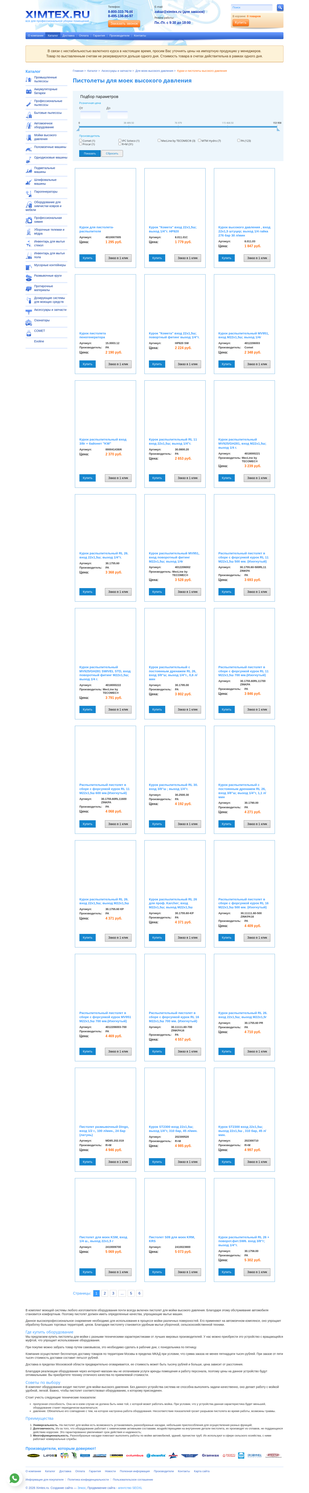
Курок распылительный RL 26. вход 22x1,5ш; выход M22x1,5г (242, 1015)
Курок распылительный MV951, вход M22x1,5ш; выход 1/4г (243, 335)
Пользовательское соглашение (133, 1479)
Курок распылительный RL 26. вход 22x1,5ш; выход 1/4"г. (103, 555)
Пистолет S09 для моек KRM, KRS (172, 1239)
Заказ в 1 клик (118, 258)
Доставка (68, 35)
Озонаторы (42, 320)
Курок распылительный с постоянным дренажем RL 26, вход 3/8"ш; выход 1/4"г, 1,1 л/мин (242, 791)
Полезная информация (135, 1471)
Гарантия (99, 35)
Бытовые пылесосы (48, 112)
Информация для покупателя (45, 1479)
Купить (87, 258)
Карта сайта (201, 1471)
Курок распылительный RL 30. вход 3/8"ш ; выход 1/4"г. (173, 787)
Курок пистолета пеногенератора (92, 335)
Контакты (140, 35)
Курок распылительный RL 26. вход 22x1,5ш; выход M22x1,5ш (104, 901)
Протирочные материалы (43, 288)
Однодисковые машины (50, 157)
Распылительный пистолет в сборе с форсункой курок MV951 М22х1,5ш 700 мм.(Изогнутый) (105, 1017)
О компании (35, 35)
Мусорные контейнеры (50, 265)
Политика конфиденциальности (88, 1479)
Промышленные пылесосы (45, 79)
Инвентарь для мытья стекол (49, 243)
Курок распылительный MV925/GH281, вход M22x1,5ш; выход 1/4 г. (242, 443)
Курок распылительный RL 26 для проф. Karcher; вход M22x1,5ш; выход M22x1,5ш (173, 903)
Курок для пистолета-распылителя (96, 229)
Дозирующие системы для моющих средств (49, 299)
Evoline (39, 341)
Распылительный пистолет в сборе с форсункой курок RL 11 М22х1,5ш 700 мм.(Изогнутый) (243, 671)
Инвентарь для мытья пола (49, 255)
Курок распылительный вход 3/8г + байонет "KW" (102, 441)
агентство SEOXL (130, 1488)
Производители (119, 35)
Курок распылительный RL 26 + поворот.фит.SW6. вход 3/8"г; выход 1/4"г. (243, 1241)
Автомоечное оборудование (44, 125)
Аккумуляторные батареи (45, 91)
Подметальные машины (44, 170)
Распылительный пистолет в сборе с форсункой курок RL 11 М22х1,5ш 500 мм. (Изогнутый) (243, 557)
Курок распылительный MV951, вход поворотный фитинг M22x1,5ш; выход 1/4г (174, 557)
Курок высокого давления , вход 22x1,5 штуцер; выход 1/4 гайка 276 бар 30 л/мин (244, 231)
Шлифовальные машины (45, 181)
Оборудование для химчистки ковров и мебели (43, 206)
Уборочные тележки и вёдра (49, 231)
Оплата (84, 35)
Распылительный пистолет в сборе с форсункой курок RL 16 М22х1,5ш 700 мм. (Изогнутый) (174, 1017)
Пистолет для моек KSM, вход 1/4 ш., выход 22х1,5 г (103, 1239)
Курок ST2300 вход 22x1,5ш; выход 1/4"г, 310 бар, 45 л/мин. (173, 1129)
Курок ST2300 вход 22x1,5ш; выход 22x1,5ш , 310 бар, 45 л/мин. (242, 1131)
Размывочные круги (48, 275)
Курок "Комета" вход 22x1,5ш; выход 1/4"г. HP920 (173, 229)
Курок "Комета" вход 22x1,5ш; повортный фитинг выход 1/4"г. (174, 335)
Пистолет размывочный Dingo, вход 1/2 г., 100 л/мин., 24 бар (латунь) (104, 1131)
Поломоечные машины (50, 147)
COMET (39, 330)
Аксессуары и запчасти (50, 309)
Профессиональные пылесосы (48, 103)
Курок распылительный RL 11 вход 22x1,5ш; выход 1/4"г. (173, 441)
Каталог (53, 35)
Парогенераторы (46, 191)
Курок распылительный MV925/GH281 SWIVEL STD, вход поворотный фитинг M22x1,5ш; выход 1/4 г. (105, 673)
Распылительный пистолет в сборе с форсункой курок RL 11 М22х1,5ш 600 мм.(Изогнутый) (104, 789)
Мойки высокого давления (45, 137)
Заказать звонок (124, 23)
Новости (110, 1471)
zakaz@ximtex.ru (168, 12)
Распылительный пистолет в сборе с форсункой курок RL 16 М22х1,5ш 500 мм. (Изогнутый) (243, 903)
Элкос (81, 1488)
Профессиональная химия (48, 219)
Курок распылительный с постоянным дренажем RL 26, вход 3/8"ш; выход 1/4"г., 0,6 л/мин (173, 673)
